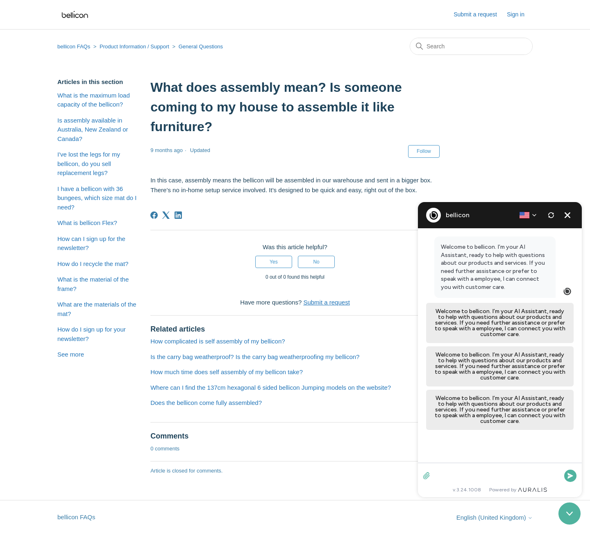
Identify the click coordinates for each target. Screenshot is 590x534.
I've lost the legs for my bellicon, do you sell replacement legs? (88, 163)
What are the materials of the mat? (96, 309)
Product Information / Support (134, 46)
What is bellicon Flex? (87, 222)
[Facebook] (154, 215)
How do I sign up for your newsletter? (91, 334)
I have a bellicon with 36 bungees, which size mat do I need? (96, 198)
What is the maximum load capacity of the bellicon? (93, 100)
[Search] (471, 46)
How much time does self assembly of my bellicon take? (226, 371)
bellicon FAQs (73, 46)
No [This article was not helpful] (316, 262)
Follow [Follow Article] (424, 151)
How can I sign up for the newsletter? (91, 243)
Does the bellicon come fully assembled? (206, 402)
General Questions (201, 46)
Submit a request (475, 14)
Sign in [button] (515, 14)
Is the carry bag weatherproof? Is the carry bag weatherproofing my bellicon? (254, 356)
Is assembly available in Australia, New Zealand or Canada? (92, 129)
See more (70, 354)
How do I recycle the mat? (92, 263)
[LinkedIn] (178, 215)
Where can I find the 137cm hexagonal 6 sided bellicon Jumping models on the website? (270, 387)
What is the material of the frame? (93, 284)
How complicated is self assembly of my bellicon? (217, 341)
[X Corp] (166, 215)
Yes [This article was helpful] (274, 262)
